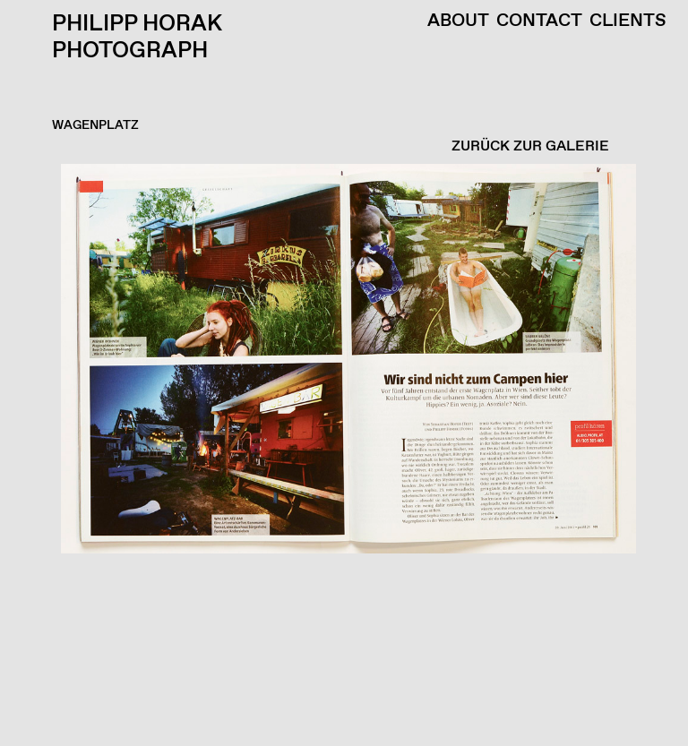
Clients (627, 21)
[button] (339, 455)
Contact (539, 21)
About (458, 21)
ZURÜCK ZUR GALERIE (530, 146)
